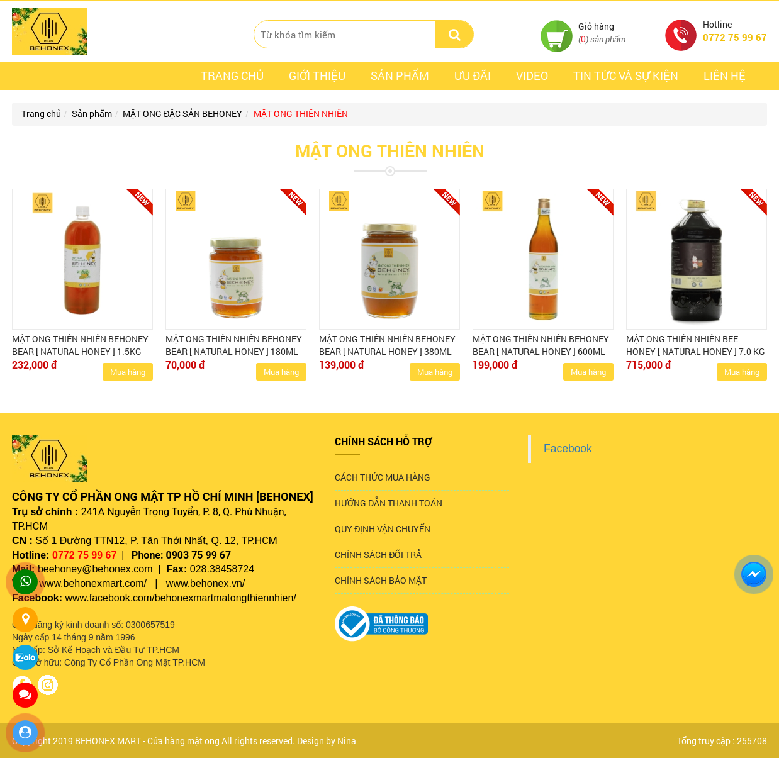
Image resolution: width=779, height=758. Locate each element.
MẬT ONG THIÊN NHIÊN (301, 114)
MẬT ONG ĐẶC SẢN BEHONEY (182, 114)
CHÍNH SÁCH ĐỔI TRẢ (378, 554)
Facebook (568, 448)
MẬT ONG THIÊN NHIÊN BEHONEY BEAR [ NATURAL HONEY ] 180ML (233, 345)
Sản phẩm (400, 75)
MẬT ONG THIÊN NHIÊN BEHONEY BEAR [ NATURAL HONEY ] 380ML (387, 345)
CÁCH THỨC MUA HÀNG (382, 477)
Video (532, 75)
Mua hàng (127, 371)
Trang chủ (232, 75)
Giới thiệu (317, 75)
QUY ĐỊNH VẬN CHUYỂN (382, 529)
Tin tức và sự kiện (625, 75)
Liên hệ (724, 75)
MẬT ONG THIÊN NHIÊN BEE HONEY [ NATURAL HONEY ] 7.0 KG (695, 345)
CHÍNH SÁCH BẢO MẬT (381, 580)
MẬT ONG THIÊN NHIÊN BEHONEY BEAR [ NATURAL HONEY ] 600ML (541, 345)
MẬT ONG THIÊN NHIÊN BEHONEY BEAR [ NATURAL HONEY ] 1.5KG (80, 345)
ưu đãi (472, 75)
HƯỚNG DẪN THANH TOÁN (388, 503)
